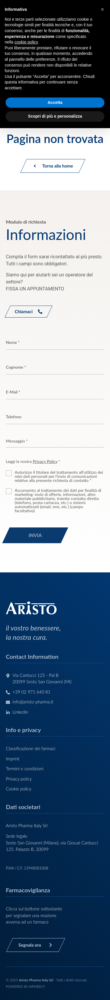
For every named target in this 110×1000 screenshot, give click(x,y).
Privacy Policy (45, 461)
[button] (102, 9)
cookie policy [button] (26, 42)
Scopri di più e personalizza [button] (55, 116)
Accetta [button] (55, 102)
